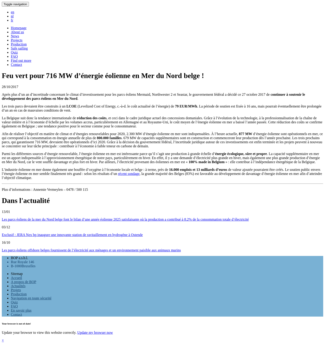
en (12, 12)
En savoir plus (21, 310)
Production (19, 294)
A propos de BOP (23, 282)
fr (12, 20)
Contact (16, 314)
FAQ (14, 306)
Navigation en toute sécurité (31, 298)
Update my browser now (95, 332)
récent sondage (129, 174)
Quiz (14, 302)
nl (12, 16)
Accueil (16, 278)
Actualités (18, 286)
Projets (16, 290)
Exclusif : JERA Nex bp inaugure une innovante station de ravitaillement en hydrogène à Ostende (72, 235)
